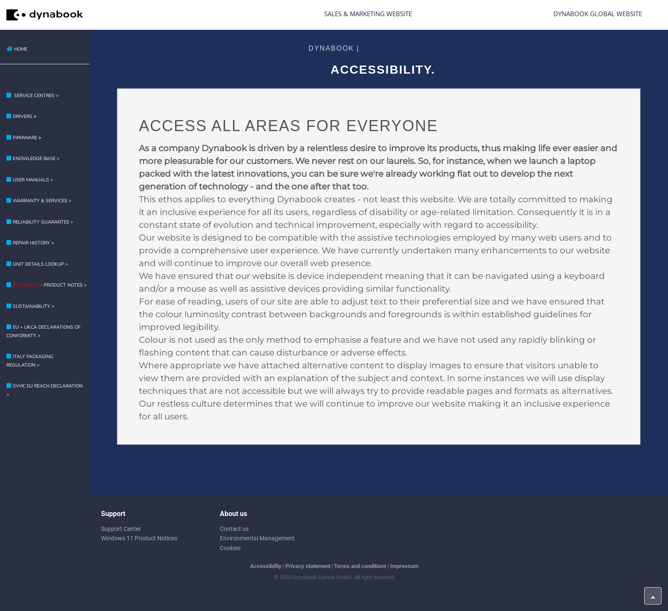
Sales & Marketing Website (368, 13)
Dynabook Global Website (597, 13)
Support (113, 514)
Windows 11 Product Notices (139, 538)
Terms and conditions (360, 566)
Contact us (234, 528)
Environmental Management (257, 538)
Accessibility (266, 566)
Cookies (230, 548)
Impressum (404, 566)
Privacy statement (307, 566)
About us (233, 514)
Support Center (121, 528)
